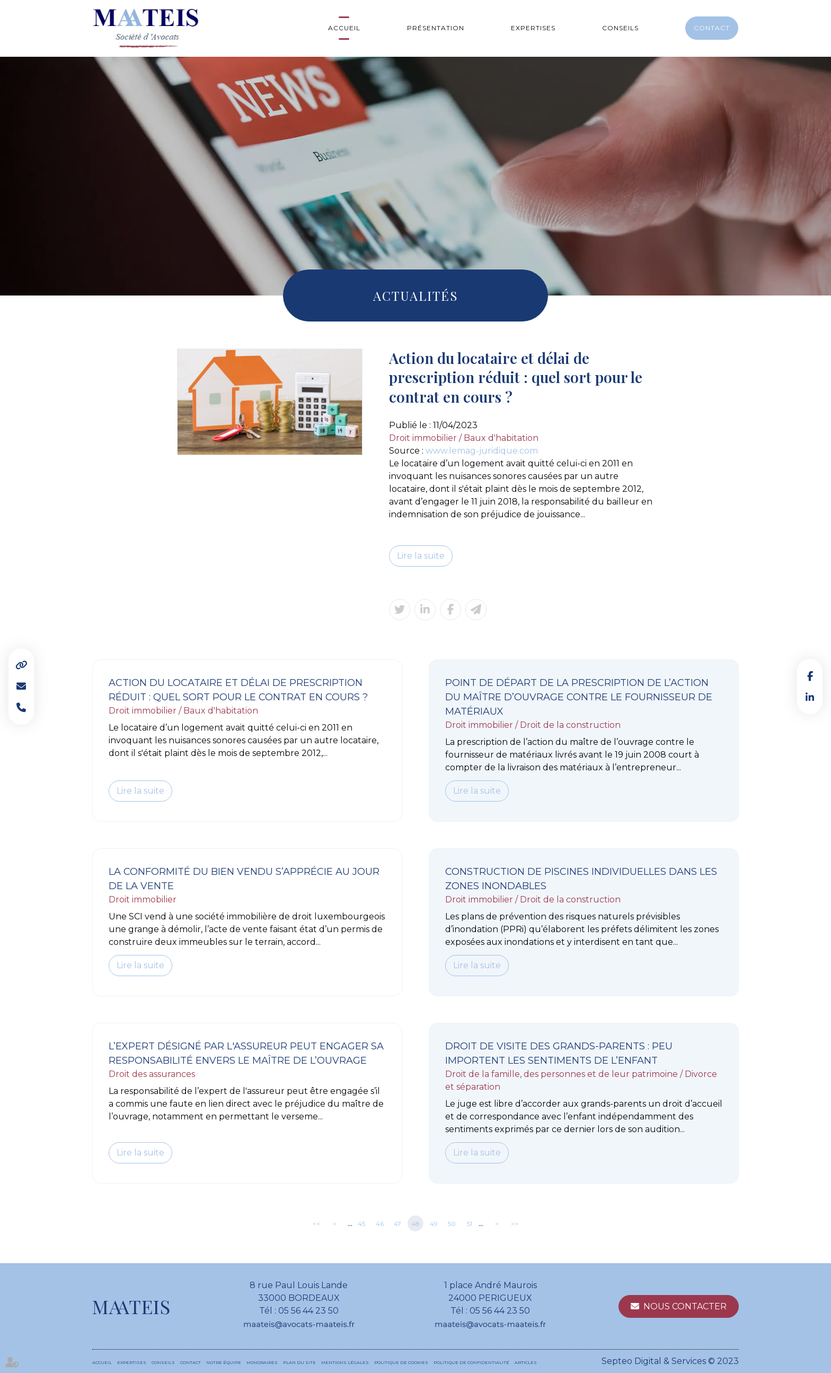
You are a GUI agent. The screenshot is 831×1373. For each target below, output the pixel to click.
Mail (21, 686)
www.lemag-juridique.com (482, 451)
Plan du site (299, 1362)
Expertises (533, 28)
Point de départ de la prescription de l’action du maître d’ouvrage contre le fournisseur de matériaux (578, 697)
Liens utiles (21, 665)
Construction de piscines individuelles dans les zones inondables (581, 879)
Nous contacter (685, 1306)
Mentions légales (345, 1362)
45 (361, 1224)
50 (452, 1224)
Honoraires (262, 1362)
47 (397, 1224)
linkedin (809, 697)
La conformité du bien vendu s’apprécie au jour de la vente (244, 879)
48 (415, 1224)
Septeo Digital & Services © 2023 (670, 1361)
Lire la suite (421, 556)
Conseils (620, 28)
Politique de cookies (401, 1362)
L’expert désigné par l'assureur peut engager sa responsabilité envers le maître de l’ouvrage (246, 1053)
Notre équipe (223, 1362)
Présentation (435, 28)
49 (434, 1224)
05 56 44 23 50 (308, 1311)
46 (380, 1224)
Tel (21, 707)
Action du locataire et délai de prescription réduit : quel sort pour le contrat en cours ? (238, 690)
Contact (712, 28)
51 (469, 1224)
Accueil (344, 28)
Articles (526, 1362)
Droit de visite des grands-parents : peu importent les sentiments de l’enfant (559, 1053)
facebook (809, 675)
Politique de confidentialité (471, 1362)
